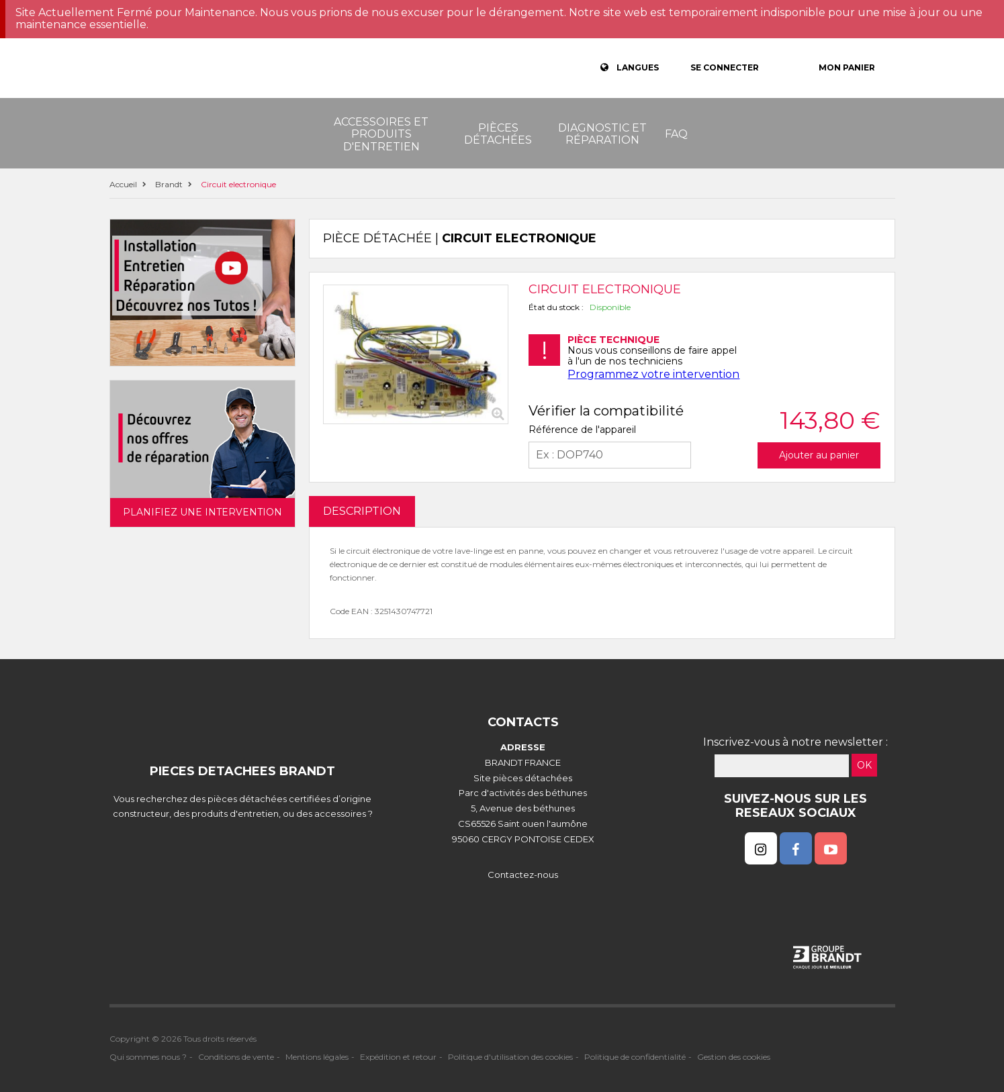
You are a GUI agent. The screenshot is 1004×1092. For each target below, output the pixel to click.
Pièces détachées (498, 133)
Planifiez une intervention (202, 512)
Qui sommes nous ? (148, 1057)
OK (864, 765)
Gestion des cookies (733, 1057)
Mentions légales (317, 1057)
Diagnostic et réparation (602, 133)
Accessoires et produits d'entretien (381, 134)
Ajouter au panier (819, 455)
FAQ (676, 134)
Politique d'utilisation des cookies (510, 1057)
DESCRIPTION (362, 511)
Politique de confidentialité (635, 1057)
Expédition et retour (398, 1057)
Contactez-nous (523, 874)
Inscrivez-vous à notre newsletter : (795, 742)
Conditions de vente (236, 1057)
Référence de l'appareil (582, 429)
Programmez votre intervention (653, 374)
